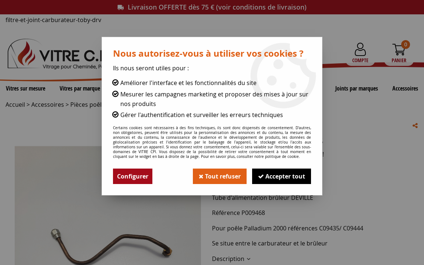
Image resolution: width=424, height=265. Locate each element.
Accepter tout (281, 176)
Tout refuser (220, 176)
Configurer (132, 176)
